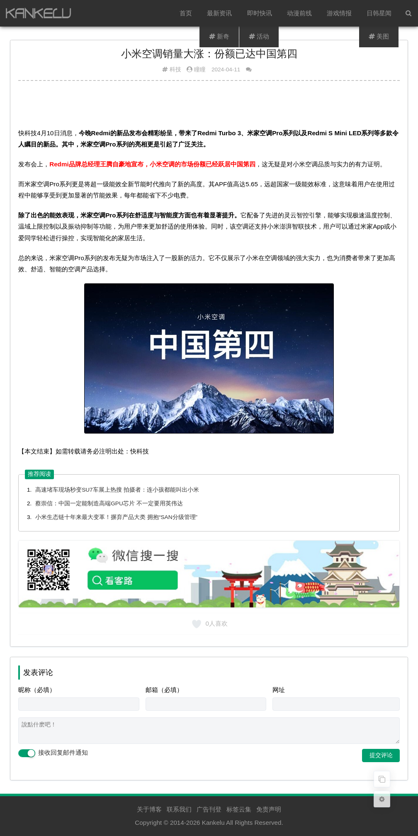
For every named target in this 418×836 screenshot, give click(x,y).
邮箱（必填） (164, 689)
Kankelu (213, 822)
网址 (278, 689)
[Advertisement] (209, 107)
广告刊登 (209, 809)
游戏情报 (339, 13)
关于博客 (149, 809)
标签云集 (238, 809)
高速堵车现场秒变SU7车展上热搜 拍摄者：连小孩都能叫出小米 (117, 490)
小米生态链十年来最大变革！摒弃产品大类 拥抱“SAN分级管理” (116, 517)
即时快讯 (259, 13)
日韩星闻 (379, 13)
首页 (186, 13)
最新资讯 (219, 13)
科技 (175, 69)
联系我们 (179, 809)
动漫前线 (299, 13)
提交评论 (381, 755)
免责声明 (268, 809)
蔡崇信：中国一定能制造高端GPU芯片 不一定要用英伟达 (108, 503)
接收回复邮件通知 (53, 753)
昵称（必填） (37, 689)
